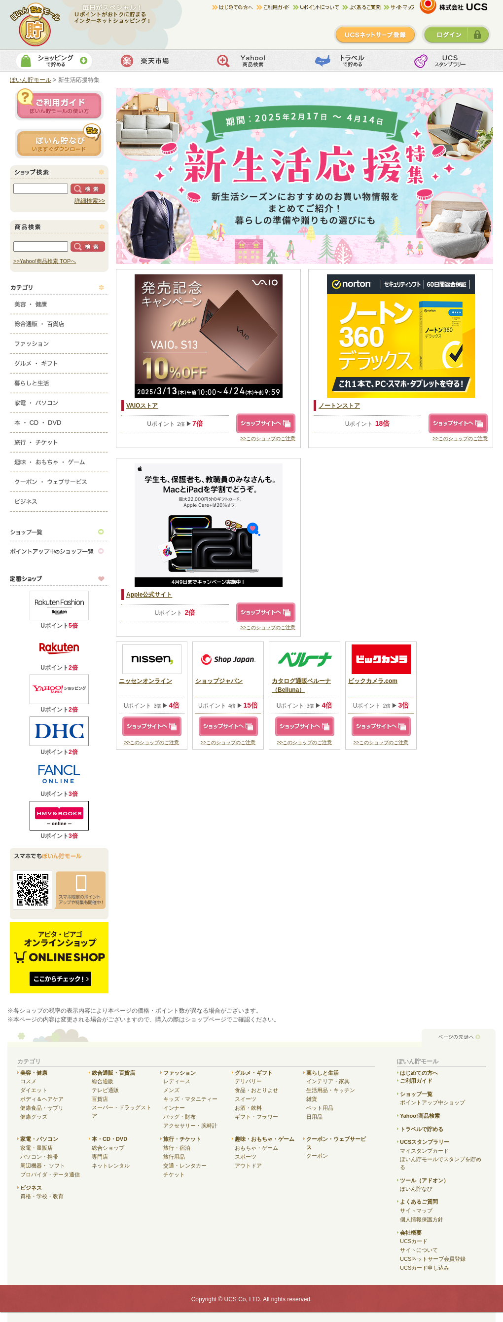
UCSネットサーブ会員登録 (433, 1259)
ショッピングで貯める (54, 61)
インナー (174, 1108)
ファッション (59, 341)
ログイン (456, 34)
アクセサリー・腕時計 (190, 1126)
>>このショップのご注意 (267, 438)
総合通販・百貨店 (59, 321)
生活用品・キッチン (330, 1090)
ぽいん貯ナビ (59, 140)
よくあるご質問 (419, 1202)
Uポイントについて (317, 7)
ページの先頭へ (459, 1037)
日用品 (314, 1117)
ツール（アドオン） (424, 1180)
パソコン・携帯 (39, 1157)
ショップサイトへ (265, 423)
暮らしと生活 (59, 381)
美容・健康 (59, 302)
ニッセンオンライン (145, 681)
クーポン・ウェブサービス (59, 479)
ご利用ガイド (274, 7)
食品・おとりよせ (256, 1090)
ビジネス (59, 499)
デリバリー (248, 1081)
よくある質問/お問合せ (363, 7)
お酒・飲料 (248, 1108)
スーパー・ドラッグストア (121, 1111)
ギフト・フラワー (256, 1117)
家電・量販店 (36, 1148)
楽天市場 (152, 61)
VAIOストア (142, 405)
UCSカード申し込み (424, 1268)
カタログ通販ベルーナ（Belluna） (301, 685)
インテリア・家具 (328, 1081)
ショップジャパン (219, 681)
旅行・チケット (59, 440)
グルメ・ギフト (59, 361)
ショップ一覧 (59, 531)
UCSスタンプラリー (424, 1142)
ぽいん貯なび (416, 1189)
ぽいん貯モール (35, 24)
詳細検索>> (89, 200)
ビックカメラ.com (372, 681)
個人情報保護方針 (421, 1219)
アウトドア (248, 1166)
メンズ (171, 1090)
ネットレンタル (111, 1166)
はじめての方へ (234, 7)
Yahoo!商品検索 (250, 61)
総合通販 (102, 1081)
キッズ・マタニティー (190, 1099)
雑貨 (311, 1099)
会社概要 (411, 1233)
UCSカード (414, 1241)
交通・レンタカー (185, 1166)
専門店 (100, 1157)
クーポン (317, 1156)
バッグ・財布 (179, 1117)
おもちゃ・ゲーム (256, 1148)
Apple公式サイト (149, 594)
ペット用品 (319, 1108)
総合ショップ (108, 1148)
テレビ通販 (105, 1090)
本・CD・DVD (59, 420)
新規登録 (375, 34)
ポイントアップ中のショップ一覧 (59, 551)
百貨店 (100, 1099)
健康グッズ (33, 1117)
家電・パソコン (59, 400)
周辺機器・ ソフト (42, 1166)
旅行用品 (174, 1157)
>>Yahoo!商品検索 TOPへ (44, 261)
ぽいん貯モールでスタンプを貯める (440, 1163)
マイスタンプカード (424, 1151)
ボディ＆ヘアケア (42, 1099)
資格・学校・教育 (42, 1196)
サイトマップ (399, 7)
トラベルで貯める (348, 61)
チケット (174, 1174)
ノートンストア (339, 405)
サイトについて (419, 1250)
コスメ (28, 1081)
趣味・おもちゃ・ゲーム (59, 460)
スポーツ (245, 1157)
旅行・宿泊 (176, 1148)
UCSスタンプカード (446, 61)
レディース (176, 1081)
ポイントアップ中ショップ (432, 1102)
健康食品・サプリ (42, 1108)
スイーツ (245, 1099)
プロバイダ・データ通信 (50, 1174)
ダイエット (33, 1090)
